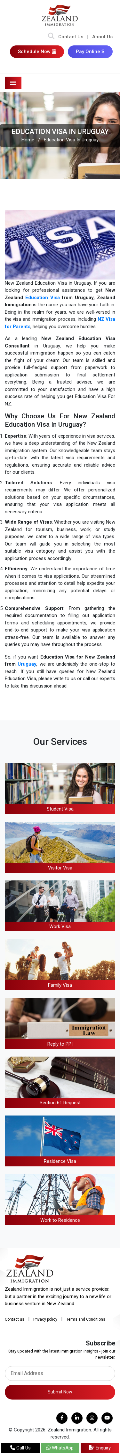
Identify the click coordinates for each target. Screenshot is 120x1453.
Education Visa (42, 297)
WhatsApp (60, 1448)
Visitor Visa (60, 868)
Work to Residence (60, 1220)
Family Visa (60, 985)
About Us (102, 37)
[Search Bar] (51, 37)
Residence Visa (60, 1161)
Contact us (14, 1319)
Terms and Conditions (85, 1319)
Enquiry (100, 1448)
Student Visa (60, 809)
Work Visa (60, 926)
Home (27, 140)
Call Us (20, 1448)
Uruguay (27, 664)
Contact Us (70, 37)
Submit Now (60, 1391)
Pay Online (90, 51)
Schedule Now (37, 51)
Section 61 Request (60, 1103)
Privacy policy (45, 1319)
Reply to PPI (60, 1044)
